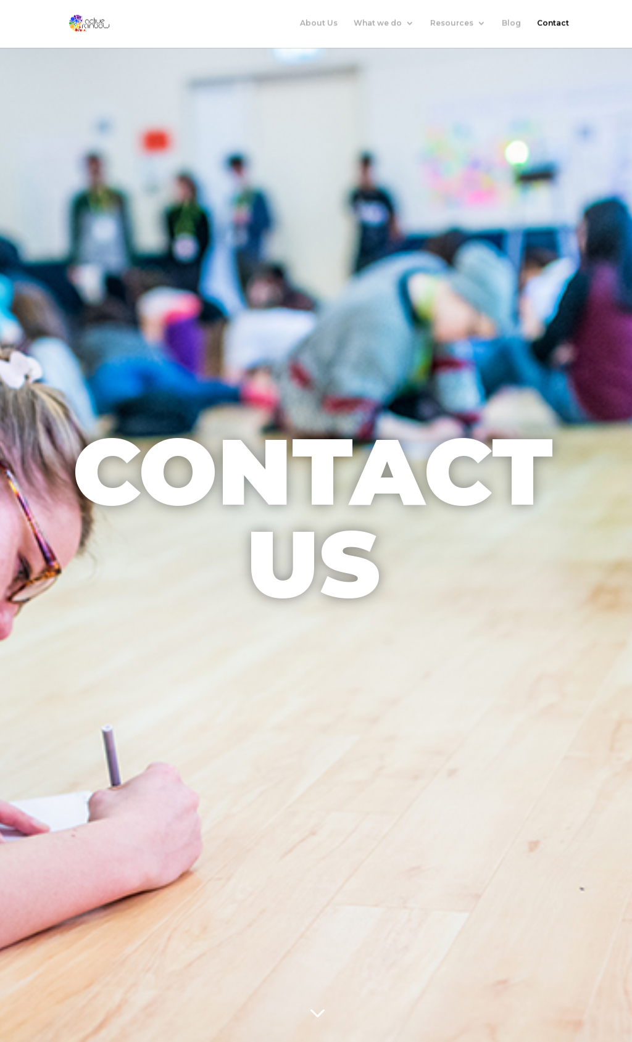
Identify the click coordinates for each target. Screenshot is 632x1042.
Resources (451, 24)
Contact (553, 24)
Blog (511, 24)
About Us (319, 24)
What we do (378, 24)
